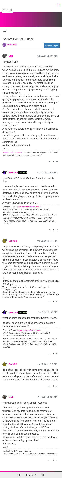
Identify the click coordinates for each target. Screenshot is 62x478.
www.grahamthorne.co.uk (29, 207)
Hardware (12, 44)
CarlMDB (13, 241)
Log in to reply (51, 45)
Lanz (11, 56)
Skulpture (13, 172)
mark (11, 397)
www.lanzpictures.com (12, 152)
